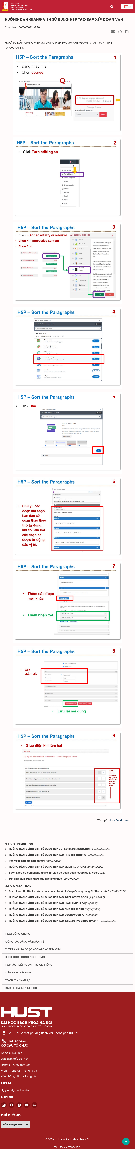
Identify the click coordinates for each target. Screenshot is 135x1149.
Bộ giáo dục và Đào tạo (15, 1090)
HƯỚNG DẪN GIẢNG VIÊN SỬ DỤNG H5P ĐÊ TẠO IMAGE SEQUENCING (51, 849)
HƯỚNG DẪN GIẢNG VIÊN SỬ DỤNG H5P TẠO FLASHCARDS (45, 903)
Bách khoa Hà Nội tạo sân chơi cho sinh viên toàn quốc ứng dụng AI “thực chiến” (59, 891)
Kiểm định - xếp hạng (18, 972)
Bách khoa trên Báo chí (21, 988)
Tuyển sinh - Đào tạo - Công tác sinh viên (33, 949)
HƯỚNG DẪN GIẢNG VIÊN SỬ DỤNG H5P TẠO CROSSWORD (45, 915)
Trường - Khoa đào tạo (15, 1064)
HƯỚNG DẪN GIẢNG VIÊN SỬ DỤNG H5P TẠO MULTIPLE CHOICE (47, 867)
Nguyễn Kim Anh (119, 820)
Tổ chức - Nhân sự (17, 980)
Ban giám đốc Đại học (15, 1058)
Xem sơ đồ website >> (67, 1146)
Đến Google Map (15, 1124)
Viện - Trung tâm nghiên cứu (19, 1070)
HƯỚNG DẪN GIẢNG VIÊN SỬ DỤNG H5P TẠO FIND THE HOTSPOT (48, 855)
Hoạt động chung (17, 934)
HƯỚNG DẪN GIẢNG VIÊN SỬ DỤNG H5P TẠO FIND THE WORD (46, 909)
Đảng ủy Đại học (11, 1052)
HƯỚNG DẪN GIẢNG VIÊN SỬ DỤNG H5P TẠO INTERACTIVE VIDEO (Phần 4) (54, 921)
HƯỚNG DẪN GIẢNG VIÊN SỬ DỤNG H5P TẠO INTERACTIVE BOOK (48, 897)
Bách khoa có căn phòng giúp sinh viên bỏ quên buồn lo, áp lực (48, 873)
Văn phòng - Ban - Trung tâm (19, 1076)
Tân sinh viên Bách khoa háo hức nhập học (35, 879)
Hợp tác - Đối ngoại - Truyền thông (29, 965)
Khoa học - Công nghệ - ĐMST (25, 957)
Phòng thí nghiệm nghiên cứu (27, 861)
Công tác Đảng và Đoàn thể (24, 942)
